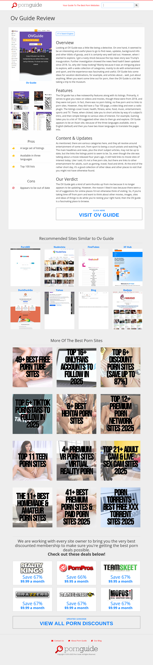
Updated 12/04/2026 (76, 622)
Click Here (99, 214)
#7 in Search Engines (65, 34)
